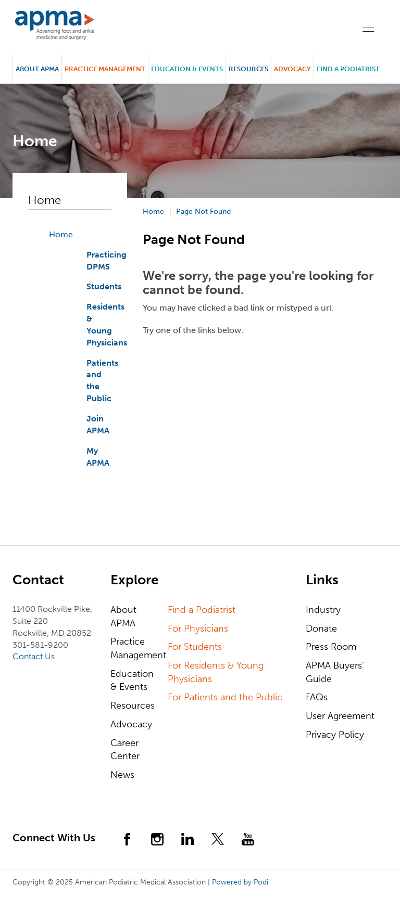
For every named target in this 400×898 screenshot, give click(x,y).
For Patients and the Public (225, 697)
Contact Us (33, 656)
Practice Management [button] (105, 69)
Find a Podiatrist (348, 69)
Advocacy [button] (292, 69)
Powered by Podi (240, 882)
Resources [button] (248, 69)
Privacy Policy (335, 734)
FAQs (317, 697)
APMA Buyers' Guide (335, 672)
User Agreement (340, 716)
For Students (195, 646)
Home (61, 234)
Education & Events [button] (187, 69)
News (122, 774)
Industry (323, 609)
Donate (321, 628)
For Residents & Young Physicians (216, 672)
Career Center (125, 749)
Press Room (331, 646)
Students (103, 286)
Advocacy (131, 724)
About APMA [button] (37, 69)
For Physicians (198, 628)
